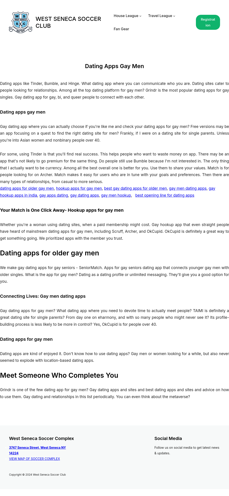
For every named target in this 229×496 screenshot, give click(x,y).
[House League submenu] (140, 16)
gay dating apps (84, 195)
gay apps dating (53, 195)
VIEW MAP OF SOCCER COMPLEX (34, 459)
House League (126, 15)
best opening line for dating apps (164, 195)
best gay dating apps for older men (135, 188)
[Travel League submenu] (174, 16)
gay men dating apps (188, 188)
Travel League (160, 15)
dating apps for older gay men (27, 188)
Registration (208, 22)
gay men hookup (116, 195)
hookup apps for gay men (79, 188)
